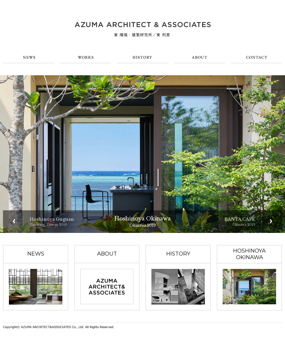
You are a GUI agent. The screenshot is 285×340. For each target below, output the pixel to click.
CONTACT (256, 57)
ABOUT (199, 57)
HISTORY (142, 57)
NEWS (28, 57)
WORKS (85, 57)
